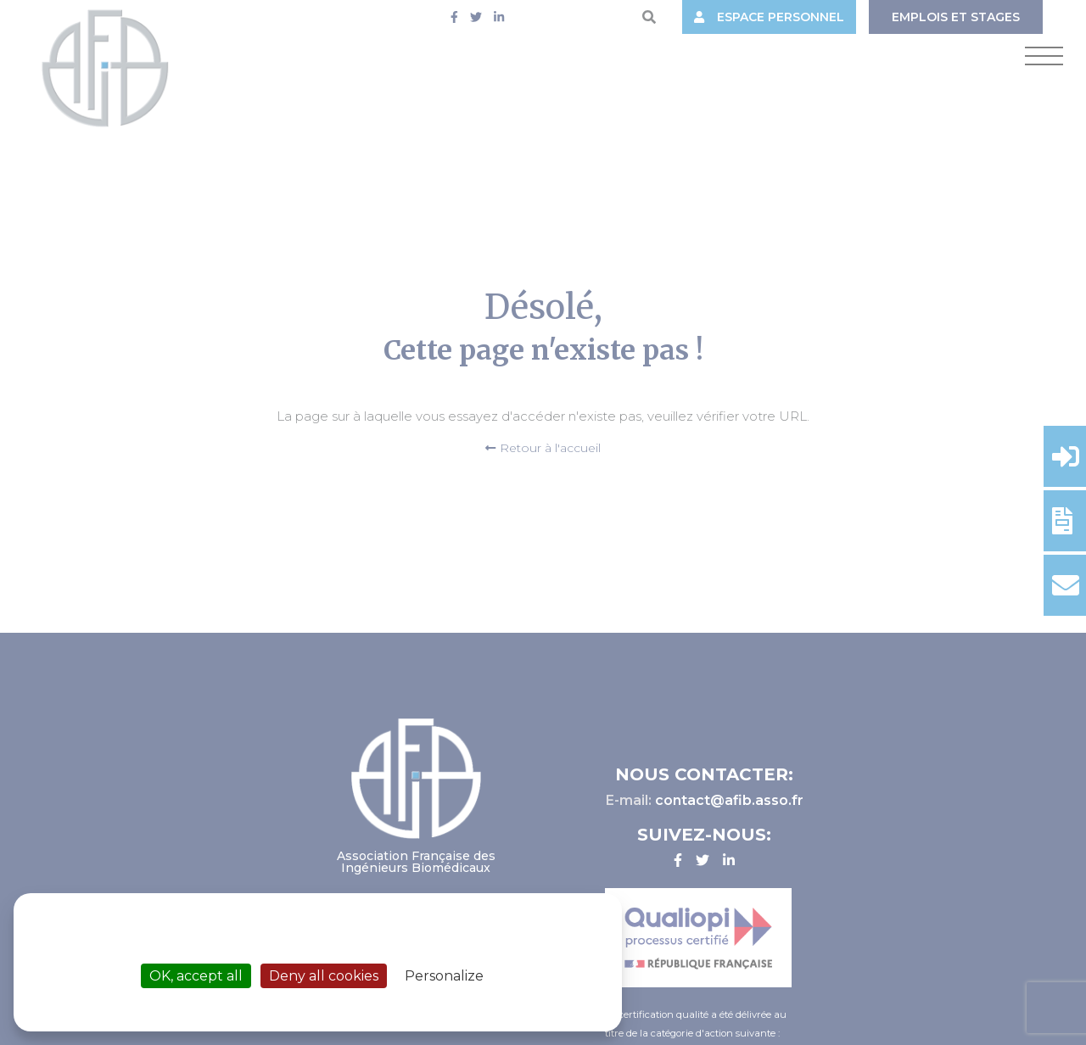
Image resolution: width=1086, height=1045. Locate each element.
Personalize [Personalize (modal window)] (444, 976)
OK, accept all (196, 976)
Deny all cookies (323, 976)
